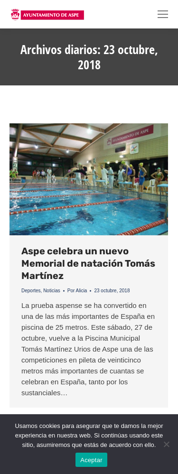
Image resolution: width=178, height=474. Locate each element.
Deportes (31, 290)
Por (77, 290)
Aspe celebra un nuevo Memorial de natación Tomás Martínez (88, 263)
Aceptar (91, 460)
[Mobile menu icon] (163, 14)
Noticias (51, 290)
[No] (166, 444)
